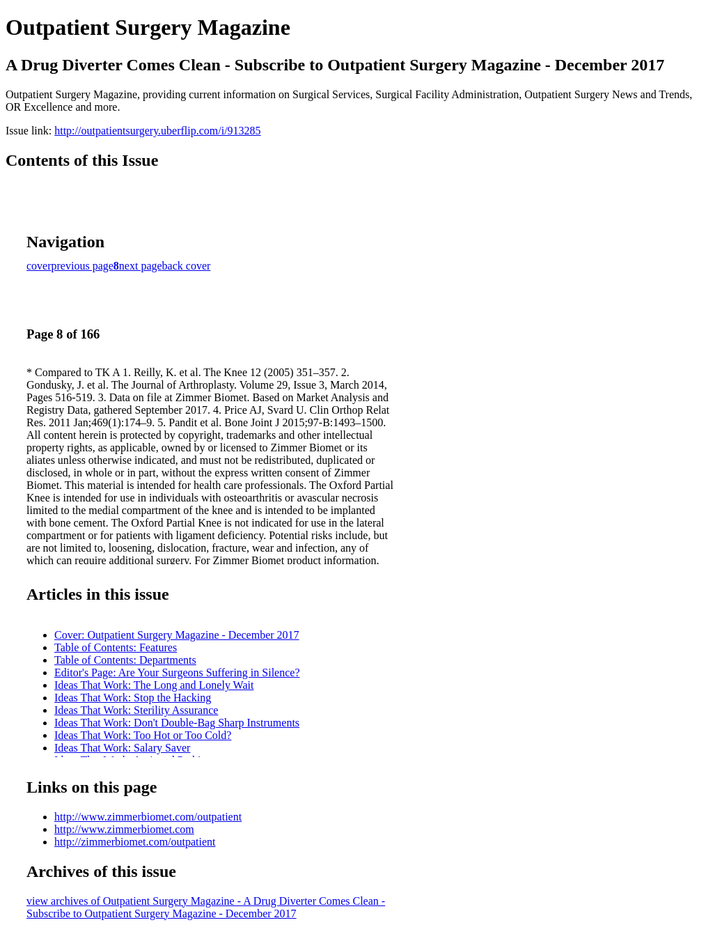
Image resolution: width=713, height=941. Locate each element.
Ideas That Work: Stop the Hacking (132, 697)
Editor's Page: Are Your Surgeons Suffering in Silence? (176, 672)
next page (140, 266)
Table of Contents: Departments (125, 660)
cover (39, 266)
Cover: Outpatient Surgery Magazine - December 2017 (176, 635)
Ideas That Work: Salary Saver (122, 748)
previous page (82, 266)
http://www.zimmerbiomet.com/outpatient (148, 817)
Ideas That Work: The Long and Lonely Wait (153, 685)
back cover (186, 266)
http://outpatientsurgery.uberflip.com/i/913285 (157, 131)
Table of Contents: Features (115, 647)
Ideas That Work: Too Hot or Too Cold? (142, 735)
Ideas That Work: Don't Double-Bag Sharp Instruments (176, 723)
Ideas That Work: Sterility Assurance (136, 710)
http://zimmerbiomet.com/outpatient (135, 842)
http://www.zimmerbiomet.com (124, 829)
